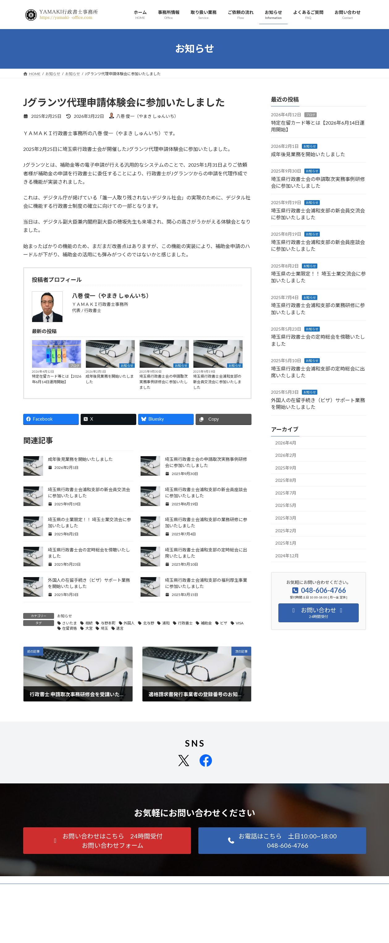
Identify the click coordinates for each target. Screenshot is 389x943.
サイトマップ (89, 889)
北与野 (148, 623)
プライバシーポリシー (47, 889)
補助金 (206, 623)
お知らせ (127, 365)
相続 (89, 623)
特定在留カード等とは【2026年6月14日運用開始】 (56, 379)
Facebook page (195, 932)
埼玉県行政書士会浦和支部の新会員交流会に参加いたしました (217, 382)
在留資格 (69, 628)
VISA (239, 623)
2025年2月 (285, 530)
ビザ (223, 623)
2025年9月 (285, 467)
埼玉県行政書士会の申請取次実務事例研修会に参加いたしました (163, 382)
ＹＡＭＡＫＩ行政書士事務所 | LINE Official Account (293, 929)
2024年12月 (287, 555)
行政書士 (185, 623)
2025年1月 (285, 543)
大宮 (89, 628)
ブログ (74, 365)
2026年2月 (285, 455)
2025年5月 (285, 505)
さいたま (69, 623)
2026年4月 (285, 442)
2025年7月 (285, 492)
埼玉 (104, 628)
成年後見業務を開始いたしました (110, 379)
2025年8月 (285, 480)
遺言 (120, 628)
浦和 (166, 623)
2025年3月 (285, 518)
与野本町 (108, 623)
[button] (107, 840)
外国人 (129, 623)
